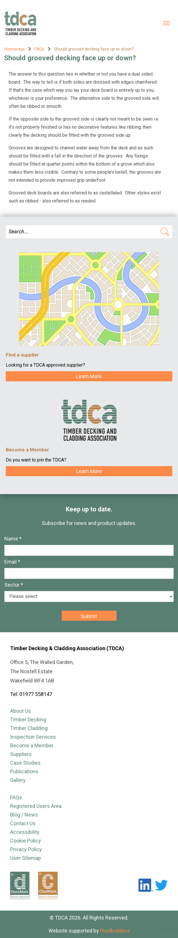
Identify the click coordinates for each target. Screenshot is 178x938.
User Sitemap (25, 858)
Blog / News (24, 815)
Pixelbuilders (115, 931)
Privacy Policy (26, 849)
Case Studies (25, 763)
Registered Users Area (35, 806)
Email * (12, 562)
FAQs (39, 49)
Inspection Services (33, 737)
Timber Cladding (29, 728)
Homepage (14, 49)
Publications (24, 771)
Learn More (89, 376)
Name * (13, 539)
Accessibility (25, 832)
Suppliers (21, 754)
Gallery (18, 780)
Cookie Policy (25, 841)
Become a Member (32, 745)
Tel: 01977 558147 (31, 694)
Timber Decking (28, 719)
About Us (20, 711)
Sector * (13, 585)
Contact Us (22, 823)
